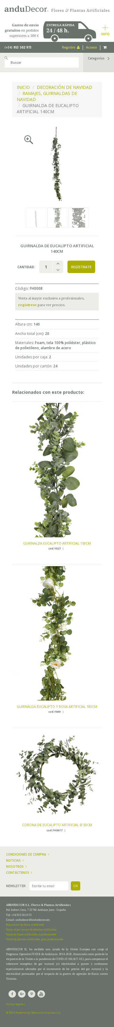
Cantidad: (26, 267)
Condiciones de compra (27, 854)
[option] (57, 163)
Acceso (91, 47)
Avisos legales (15, 1004)
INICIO (23, 87)
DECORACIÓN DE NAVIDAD (64, 87)
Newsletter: (16, 886)
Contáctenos (19, 872)
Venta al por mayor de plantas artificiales (31, 929)
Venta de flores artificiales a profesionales (31, 934)
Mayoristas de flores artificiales (25, 925)
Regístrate (81, 267)
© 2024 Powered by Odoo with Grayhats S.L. (33, 1013)
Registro (71, 47)
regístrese (27, 304)
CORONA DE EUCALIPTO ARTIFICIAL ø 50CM (57, 825)
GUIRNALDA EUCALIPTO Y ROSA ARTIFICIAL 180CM (57, 706)
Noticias (15, 860)
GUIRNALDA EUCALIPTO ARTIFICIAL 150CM (57, 543)
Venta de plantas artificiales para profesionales (35, 939)
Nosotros (16, 866)
